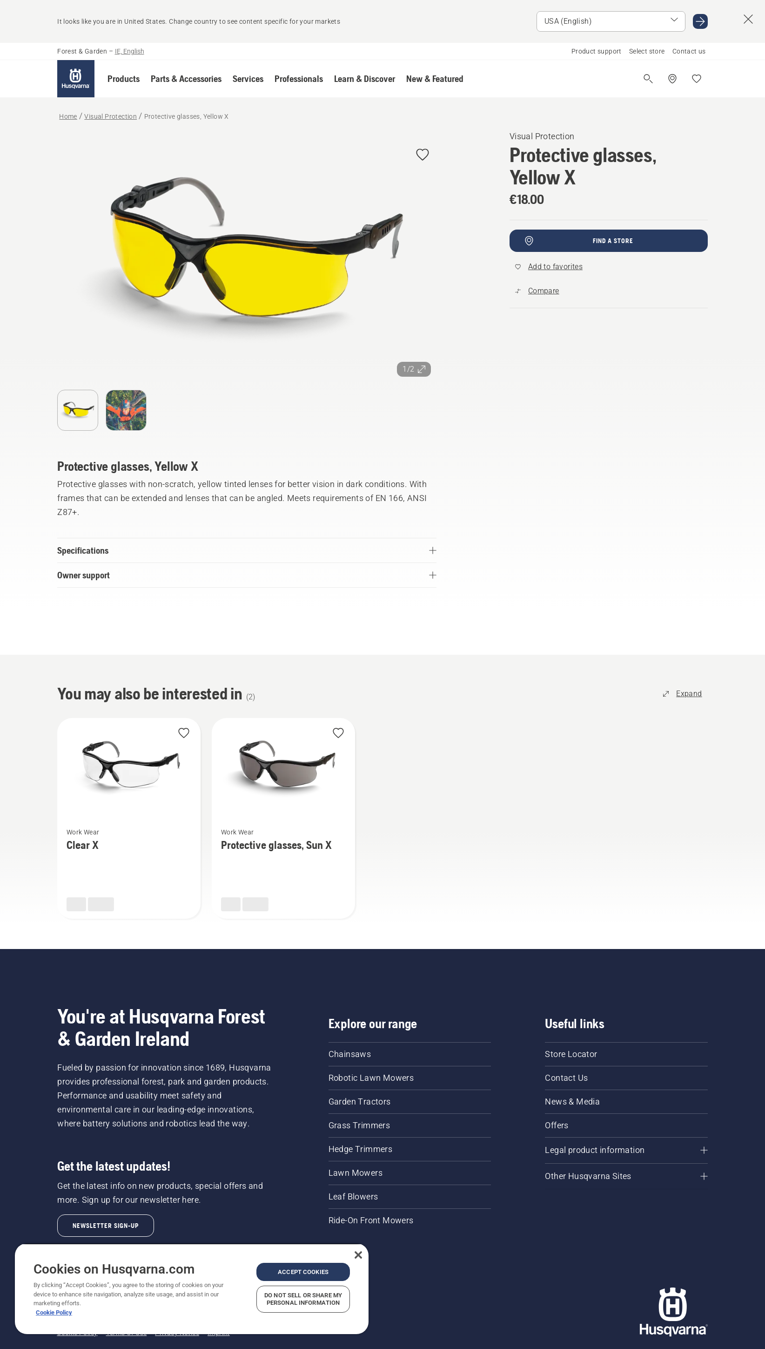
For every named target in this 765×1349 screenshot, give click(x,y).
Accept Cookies (303, 1271)
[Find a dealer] (672, 79)
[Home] (75, 78)
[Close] (358, 1255)
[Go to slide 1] (78, 410)
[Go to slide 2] (126, 410)
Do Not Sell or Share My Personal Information (303, 1299)
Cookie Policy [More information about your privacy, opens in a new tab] (54, 1312)
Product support (596, 51)
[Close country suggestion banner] (748, 19)
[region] (192, 1288)
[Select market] (611, 21)
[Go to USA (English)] (700, 21)
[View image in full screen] (246, 255)
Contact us (689, 51)
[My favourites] (696, 79)
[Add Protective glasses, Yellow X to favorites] (422, 155)
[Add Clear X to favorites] (183, 734)
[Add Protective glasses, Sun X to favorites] (338, 734)
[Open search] (648, 79)
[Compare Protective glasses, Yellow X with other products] (537, 291)
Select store (647, 51)
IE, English (129, 51)
